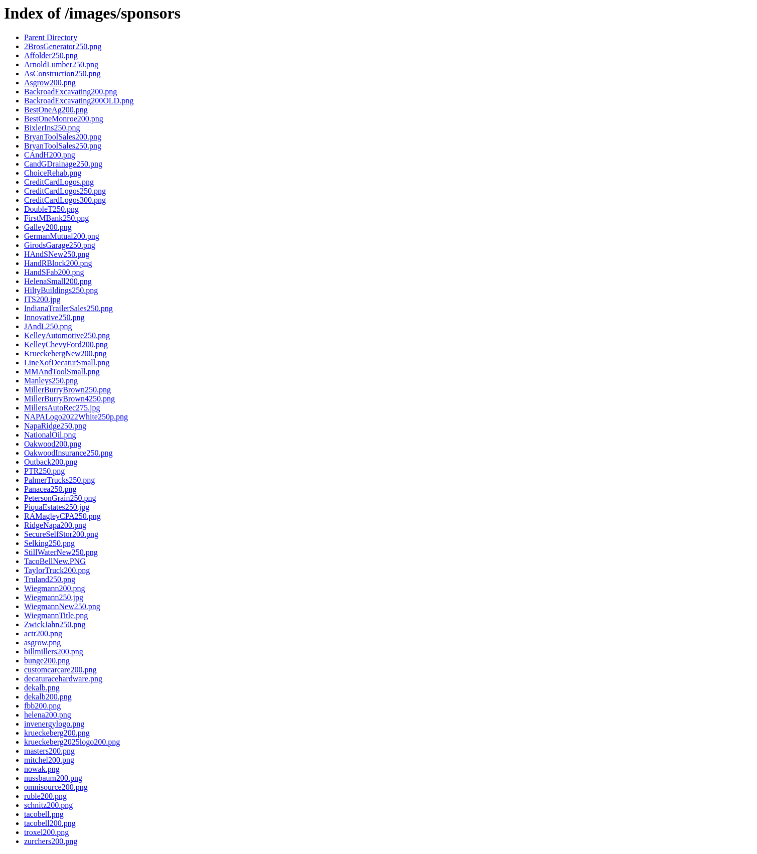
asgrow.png (42, 642)
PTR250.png (44, 471)
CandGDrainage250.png (63, 164)
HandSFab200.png (54, 272)
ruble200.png (45, 796)
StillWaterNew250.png (61, 552)
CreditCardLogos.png (59, 182)
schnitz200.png (48, 805)
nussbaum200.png (53, 778)
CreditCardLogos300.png (65, 200)
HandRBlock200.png (58, 263)
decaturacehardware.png (63, 678)
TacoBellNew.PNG (55, 561)
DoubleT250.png (51, 209)
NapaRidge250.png (55, 425)
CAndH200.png (49, 155)
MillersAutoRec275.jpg (62, 407)
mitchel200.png (49, 760)
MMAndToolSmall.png (61, 371)
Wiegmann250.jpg (53, 597)
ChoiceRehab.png (52, 173)
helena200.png (47, 714)
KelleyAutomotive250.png (67, 335)
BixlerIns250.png (52, 127)
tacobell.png (44, 814)
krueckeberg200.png (57, 733)
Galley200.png (48, 227)
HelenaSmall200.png (58, 281)
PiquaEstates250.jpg (56, 507)
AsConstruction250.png (62, 73)
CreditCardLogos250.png (65, 191)
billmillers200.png (53, 651)
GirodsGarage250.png (59, 245)
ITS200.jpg (42, 299)
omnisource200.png (56, 787)
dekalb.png (42, 687)
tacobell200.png (50, 823)
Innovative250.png (54, 317)
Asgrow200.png (50, 82)
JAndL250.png (48, 326)
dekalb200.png (48, 696)
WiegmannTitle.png (56, 615)
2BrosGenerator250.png (62, 46)
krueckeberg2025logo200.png (72, 742)
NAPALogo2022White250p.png (76, 416)
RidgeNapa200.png (55, 525)
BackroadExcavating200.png (70, 91)
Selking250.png (49, 543)
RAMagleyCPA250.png (62, 516)
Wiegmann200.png (54, 588)
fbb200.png (42, 705)
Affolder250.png (51, 55)
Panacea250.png (50, 489)
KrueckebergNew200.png (65, 353)
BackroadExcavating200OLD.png (78, 100)
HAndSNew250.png (56, 254)
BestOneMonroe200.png (63, 118)
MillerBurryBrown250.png (67, 389)
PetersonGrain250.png (60, 498)
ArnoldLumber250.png (61, 64)
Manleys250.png (51, 380)
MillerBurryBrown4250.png (69, 398)
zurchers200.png (50, 841)
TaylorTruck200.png (57, 570)
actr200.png (43, 633)
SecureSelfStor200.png (61, 534)
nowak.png (42, 769)
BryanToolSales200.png (62, 136)
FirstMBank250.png (56, 218)
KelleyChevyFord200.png (66, 344)
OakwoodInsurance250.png (68, 453)
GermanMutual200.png (61, 236)
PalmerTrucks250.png (59, 480)
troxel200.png (46, 832)
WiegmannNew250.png (62, 606)
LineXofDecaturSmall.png (66, 362)
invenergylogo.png (54, 724)
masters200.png (49, 751)
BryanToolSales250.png (62, 145)
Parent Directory (50, 37)
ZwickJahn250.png (54, 624)
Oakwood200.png (52, 444)
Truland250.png (49, 579)
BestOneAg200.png (56, 109)
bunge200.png (47, 660)
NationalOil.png (50, 435)
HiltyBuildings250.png (61, 290)
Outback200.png (50, 462)
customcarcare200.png (60, 669)
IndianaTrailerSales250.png (68, 308)
